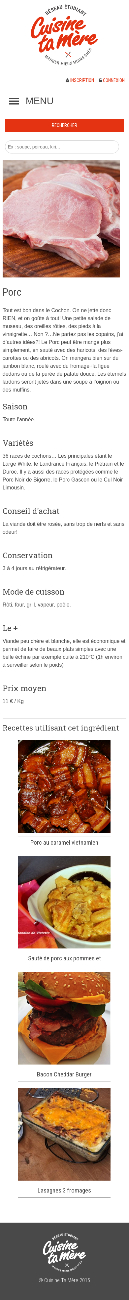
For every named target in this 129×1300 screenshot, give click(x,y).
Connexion (112, 80)
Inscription (80, 80)
